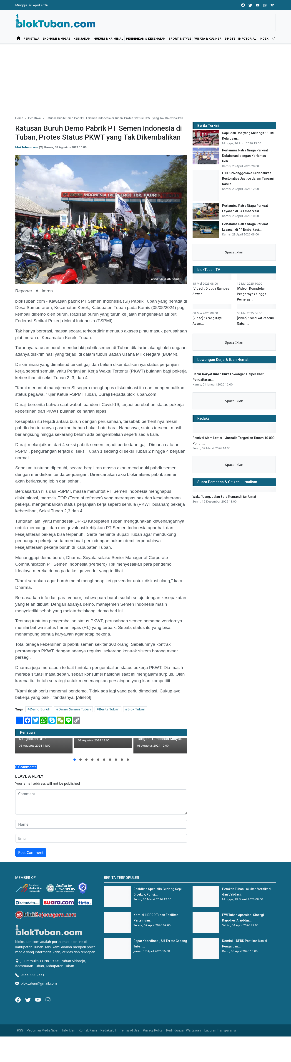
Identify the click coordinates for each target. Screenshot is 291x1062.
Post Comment (30, 878)
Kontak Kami (88, 1056)
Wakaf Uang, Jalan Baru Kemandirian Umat (224, 642)
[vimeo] (272, 5)
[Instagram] (48, 1025)
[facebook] (243, 5)
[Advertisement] (145, 78)
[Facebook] (18, 1025)
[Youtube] (38, 1025)
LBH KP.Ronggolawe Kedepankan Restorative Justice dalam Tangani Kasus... (248, 178)
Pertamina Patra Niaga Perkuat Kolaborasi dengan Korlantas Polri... (245, 155)
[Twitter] (28, 1025)
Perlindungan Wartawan (183, 1056)
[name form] (101, 850)
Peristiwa (31, 38)
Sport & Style (180, 38)
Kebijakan (81, 38)
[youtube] (257, 5)
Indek (263, 38)
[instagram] (264, 5)
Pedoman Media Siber (43, 1056)
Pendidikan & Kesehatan (146, 38)
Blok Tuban (136, 709)
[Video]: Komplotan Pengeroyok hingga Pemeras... (251, 328)
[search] (272, 39)
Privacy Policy (153, 1056)
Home (19, 118)
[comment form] (101, 827)
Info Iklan (68, 1056)
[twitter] (250, 5)
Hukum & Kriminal (108, 38)
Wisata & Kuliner (207, 38)
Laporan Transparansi (220, 1056)
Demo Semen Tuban (74, 709)
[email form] (101, 864)
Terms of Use (129, 1056)
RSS (20, 1056)
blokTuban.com (26, 147)
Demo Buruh (40, 709)
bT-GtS (230, 38)
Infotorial (247, 38)
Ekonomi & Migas (56, 38)
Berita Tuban (109, 709)
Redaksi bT (108, 1056)
